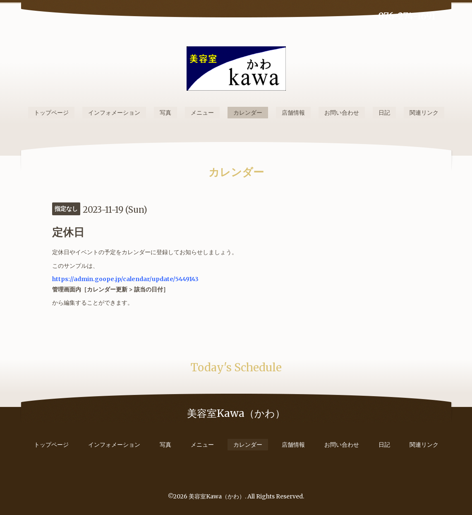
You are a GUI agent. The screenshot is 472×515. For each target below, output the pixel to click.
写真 (165, 112)
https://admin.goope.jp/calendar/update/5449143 (125, 279)
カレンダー (247, 112)
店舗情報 (293, 112)
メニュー (202, 112)
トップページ (51, 112)
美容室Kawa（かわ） (217, 496)
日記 (384, 112)
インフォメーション (114, 112)
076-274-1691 (407, 16)
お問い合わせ (341, 112)
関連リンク (424, 112)
